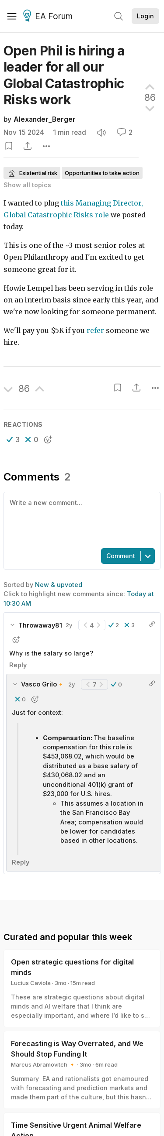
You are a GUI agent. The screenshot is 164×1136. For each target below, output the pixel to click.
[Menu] (11, 16)
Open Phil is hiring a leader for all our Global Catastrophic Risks (63, 75)
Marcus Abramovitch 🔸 (43, 1064)
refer (95, 330)
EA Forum (49, 16)
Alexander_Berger (45, 119)
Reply (18, 665)
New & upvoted (58, 584)
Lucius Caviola (31, 982)
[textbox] (80, 519)
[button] (13, 439)
